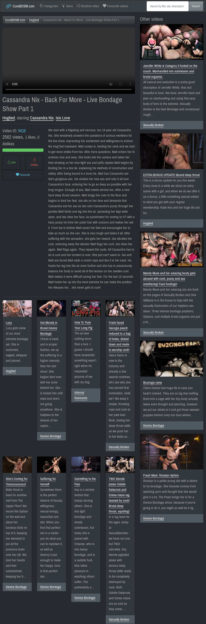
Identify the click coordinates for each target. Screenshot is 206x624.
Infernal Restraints (80, 395)
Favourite (23, 175)
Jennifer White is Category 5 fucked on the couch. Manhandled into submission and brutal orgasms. (170, 71)
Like (11, 162)
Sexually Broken (119, 447)
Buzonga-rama (152, 382)
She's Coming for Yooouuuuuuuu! (17, 481)
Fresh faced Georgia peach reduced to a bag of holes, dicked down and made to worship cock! (120, 336)
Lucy (9, 323)
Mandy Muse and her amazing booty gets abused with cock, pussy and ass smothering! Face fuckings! (169, 278)
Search (196, 6)
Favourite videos (115, 6)
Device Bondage (50, 436)
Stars (67, 6)
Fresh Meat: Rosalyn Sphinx (161, 475)
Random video (87, 6)
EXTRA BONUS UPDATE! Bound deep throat (171, 175)
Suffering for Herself (48, 481)
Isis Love (63, 118)
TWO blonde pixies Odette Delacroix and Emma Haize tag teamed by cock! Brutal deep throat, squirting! (119, 495)
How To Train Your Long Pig (83, 325)
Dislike (34, 162)
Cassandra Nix (42, 118)
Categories (49, 6)
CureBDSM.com (20, 6)
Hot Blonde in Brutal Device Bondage (48, 328)
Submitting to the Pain (85, 481)
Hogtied (34, 20)
